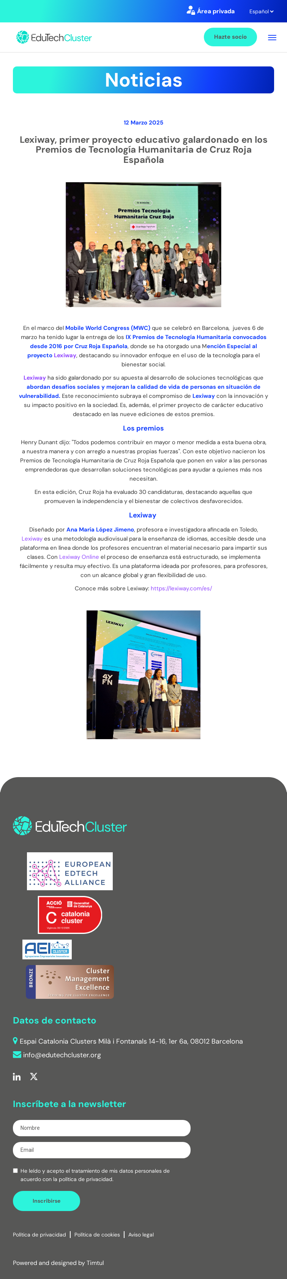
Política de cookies (97, 1234)
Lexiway (65, 355)
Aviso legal (141, 1234)
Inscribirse (46, 1200)
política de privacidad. (86, 1179)
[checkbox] (15, 1170)
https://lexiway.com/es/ (181, 588)
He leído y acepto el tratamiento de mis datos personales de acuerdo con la (95, 1175)
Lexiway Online (79, 557)
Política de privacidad (39, 1234)
